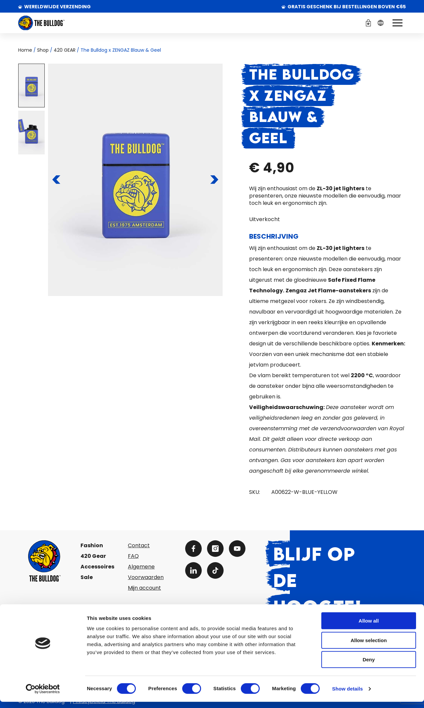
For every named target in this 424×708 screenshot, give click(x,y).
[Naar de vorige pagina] (56, 179)
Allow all (369, 627)
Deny (369, 666)
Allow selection (368, 646)
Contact (139, 545)
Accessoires (97, 566)
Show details (347, 695)
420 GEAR (65, 50)
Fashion (91, 545)
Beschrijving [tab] (273, 236)
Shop (43, 50)
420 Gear (93, 556)
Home (25, 50)
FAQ (133, 556)
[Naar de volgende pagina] (214, 179)
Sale (86, 577)
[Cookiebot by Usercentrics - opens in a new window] (43, 695)
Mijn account (144, 588)
